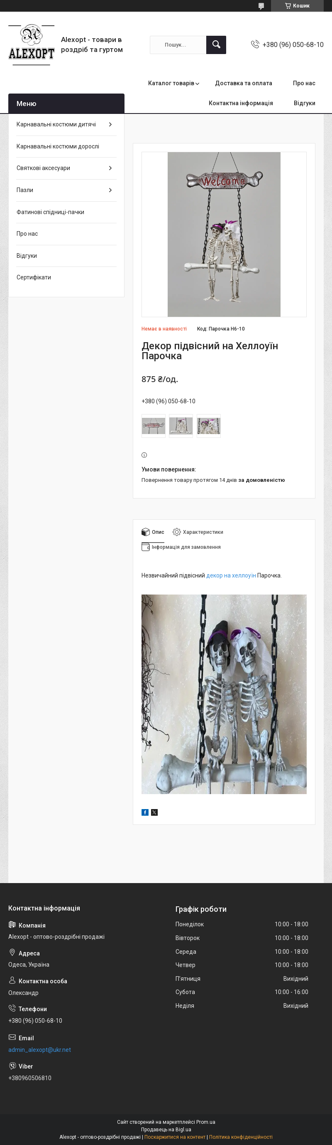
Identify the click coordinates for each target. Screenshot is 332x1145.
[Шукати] (216, 45)
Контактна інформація (241, 103)
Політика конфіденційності (241, 1137)
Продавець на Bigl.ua (166, 1130)
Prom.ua (205, 1122)
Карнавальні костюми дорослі (58, 146)
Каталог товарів (171, 83)
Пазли (25, 190)
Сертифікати (34, 277)
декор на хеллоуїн (231, 575)
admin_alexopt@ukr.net (39, 1049)
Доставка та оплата (243, 83)
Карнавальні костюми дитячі (56, 124)
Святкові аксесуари (43, 168)
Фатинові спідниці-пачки (50, 212)
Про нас (304, 83)
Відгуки (304, 103)
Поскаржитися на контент (174, 1137)
